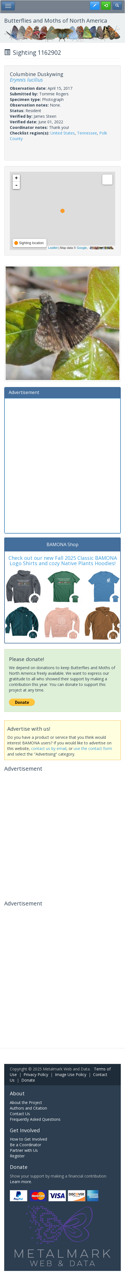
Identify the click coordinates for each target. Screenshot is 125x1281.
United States (62, 133)
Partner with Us (24, 1150)
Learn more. (21, 1181)
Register (17, 1156)
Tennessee (87, 133)
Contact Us (20, 1113)
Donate (28, 1080)
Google (82, 247)
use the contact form (93, 748)
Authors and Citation (28, 1108)
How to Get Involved (28, 1139)
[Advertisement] (62, 465)
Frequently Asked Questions (35, 1119)
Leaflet (52, 247)
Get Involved (25, 1130)
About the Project (26, 1102)
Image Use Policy (70, 1074)
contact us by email (48, 748)
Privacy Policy (36, 1074)
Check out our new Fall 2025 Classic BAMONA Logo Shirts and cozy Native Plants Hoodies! (62, 561)
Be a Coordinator (25, 1144)
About (17, 1093)
